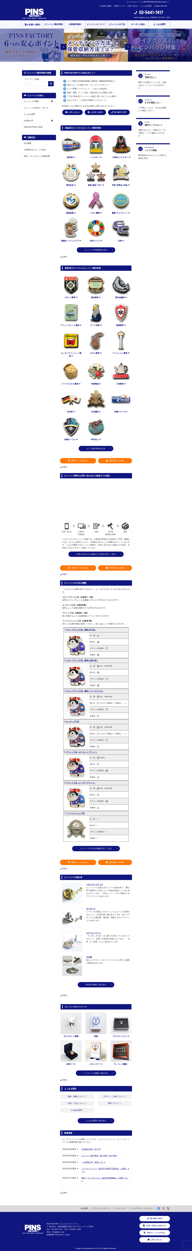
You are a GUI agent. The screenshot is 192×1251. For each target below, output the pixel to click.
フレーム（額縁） (120, 1064)
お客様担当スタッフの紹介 (35, 150)
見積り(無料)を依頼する (154, 1226)
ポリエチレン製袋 (71, 1036)
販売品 (71, 157)
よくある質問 (146, 6)
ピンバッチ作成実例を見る (96, 250)
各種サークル (71, 439)
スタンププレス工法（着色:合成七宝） (82, 660)
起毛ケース (71, 1064)
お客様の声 (28, 121)
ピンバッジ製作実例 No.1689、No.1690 (99, 1156)
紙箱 (96, 1036)
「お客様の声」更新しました (93, 1162)
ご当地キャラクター (121, 157)
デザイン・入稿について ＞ (114, 1096)
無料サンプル (119, 6)
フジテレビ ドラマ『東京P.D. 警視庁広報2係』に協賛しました (105, 1170)
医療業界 (121, 325)
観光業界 (96, 297)
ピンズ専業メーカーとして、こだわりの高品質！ (87, 89)
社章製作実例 (75, 24)
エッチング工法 (72, 721)
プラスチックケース (121, 1036)
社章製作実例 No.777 (91, 1149)
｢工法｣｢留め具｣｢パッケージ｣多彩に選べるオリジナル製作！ (92, 96)
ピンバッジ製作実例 (54, 24)
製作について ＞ (115, 1103)
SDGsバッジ (96, 241)
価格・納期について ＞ (77, 1096)
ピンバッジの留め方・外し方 (36, 108)
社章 (121, 241)
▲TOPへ (64, 257)
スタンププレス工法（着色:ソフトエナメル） (85, 691)
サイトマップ (120, 1208)
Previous (62, 45)
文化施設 (96, 412)
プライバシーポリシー (101, 1208)
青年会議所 (121, 297)
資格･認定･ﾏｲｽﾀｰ (96, 185)
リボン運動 (96, 213)
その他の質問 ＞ (77, 1110)
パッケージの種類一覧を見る (96, 1073)
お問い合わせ (133, 6)
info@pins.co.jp (143, 17)
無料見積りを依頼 (115, 461)
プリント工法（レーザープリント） (81, 783)
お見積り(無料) (106, 6)
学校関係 (96, 384)
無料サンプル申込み (78, 461)
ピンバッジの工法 (117, 24)
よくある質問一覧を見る (96, 1121)
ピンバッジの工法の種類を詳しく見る (96, 848)
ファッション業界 (121, 353)
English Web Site (160, 6)
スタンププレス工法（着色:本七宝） (81, 630)
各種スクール (121, 412)
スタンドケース (96, 1064)
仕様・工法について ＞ (77, 1103)
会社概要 (27, 143)
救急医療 (71, 213)
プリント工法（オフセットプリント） (82, 752)
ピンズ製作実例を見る (96, 448)
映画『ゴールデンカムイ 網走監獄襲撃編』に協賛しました (105, 1179)
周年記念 (71, 185)
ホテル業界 (96, 353)
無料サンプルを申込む (155, 1233)
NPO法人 (96, 439)
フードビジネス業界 (71, 384)
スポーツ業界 (71, 297)
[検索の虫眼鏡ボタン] (51, 83)
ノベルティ (96, 157)
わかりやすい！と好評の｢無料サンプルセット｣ (86, 100)
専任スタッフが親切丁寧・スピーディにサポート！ (88, 85)
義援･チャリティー (121, 213)
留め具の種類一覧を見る (96, 985)
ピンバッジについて (96, 24)
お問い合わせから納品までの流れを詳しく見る (96, 554)
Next (126, 45)
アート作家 (96, 325)
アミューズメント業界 (71, 325)
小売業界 (121, 384)
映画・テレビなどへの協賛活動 (37, 156)
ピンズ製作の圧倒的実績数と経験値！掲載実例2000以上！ (91, 81)
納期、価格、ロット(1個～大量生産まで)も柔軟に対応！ (90, 92)
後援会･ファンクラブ (71, 241)
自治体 (71, 412)
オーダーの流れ (138, 24)
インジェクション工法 (75, 813)
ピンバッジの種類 (31, 101)
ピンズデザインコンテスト (142, 1208)
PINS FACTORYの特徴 (33, 127)
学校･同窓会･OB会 (121, 185)
